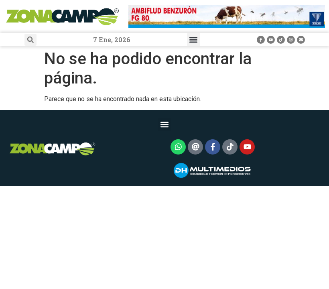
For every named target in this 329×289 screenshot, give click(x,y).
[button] (30, 40)
